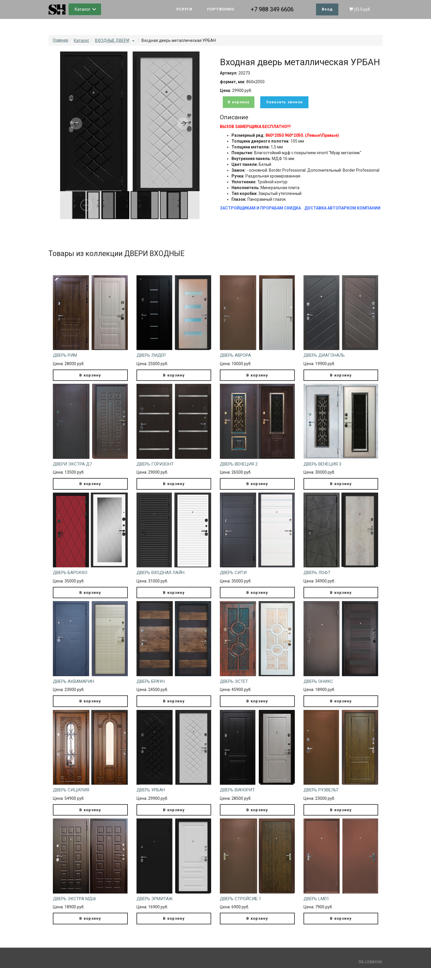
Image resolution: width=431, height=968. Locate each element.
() (360, 9)
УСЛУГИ (184, 9)
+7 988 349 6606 (272, 9)
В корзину (238, 102)
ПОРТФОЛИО (220, 9)
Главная (60, 40)
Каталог (82, 9)
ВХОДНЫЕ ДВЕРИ (112, 40)
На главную (370, 961)
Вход (327, 9)
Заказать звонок (284, 102)
